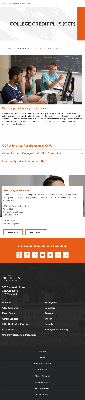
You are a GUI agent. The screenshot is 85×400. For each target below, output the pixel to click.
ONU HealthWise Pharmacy (16, 324)
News (42, 357)
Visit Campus (36, 232)
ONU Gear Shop (10, 307)
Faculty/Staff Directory (56, 329)
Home (9, 49)
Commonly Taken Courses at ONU (42, 161)
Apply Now (13, 232)
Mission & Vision (42, 364)
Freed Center (9, 313)
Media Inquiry (42, 395)
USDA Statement (42, 388)
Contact (42, 370)
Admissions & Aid (25, 49)
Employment (51, 302)
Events (42, 351)
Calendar (49, 324)
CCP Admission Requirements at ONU (42, 145)
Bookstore (50, 307)
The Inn (48, 318)
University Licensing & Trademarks (19, 334)
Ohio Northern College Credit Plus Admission (42, 153)
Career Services (10, 318)
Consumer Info (42, 382)
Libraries (6, 302)
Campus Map (8, 329)
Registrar (49, 313)
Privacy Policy (42, 376)
